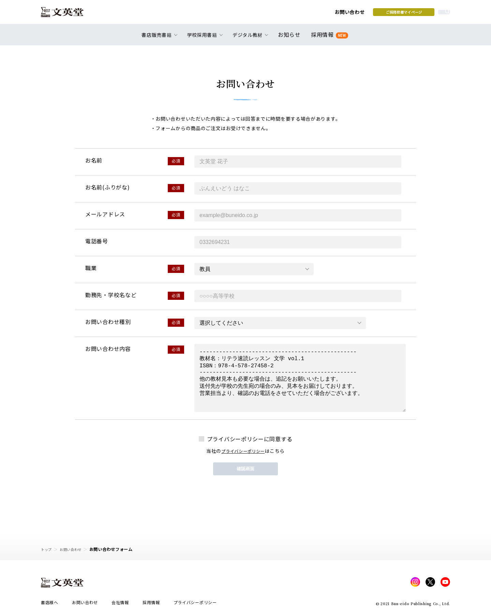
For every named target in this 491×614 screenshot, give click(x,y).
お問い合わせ (297, 14)
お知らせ (291, 38)
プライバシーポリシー (243, 450)
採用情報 (328, 38)
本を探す (419, 14)
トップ (47, 549)
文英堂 (67, 14)
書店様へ (49, 604)
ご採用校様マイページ (351, 14)
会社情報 (120, 604)
